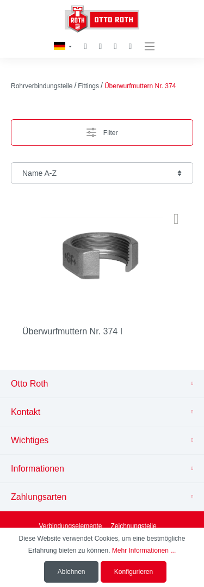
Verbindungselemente (70, 526)
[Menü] (150, 46)
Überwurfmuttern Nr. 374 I (72, 331)
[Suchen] (85, 46)
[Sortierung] (102, 173)
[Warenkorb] (130, 46)
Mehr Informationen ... (144, 550)
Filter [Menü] (102, 130)
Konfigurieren (133, 572)
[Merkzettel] (100, 46)
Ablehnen (71, 572)
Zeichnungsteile (134, 526)
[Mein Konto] (115, 46)
